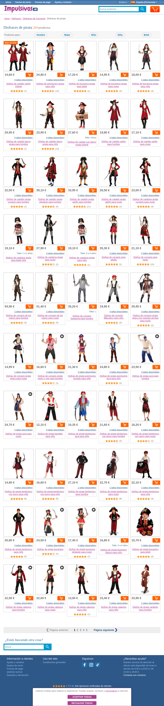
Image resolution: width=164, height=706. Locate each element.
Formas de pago (42, 2)
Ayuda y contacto (63, 2)
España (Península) (144, 2)
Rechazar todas (81, 703)
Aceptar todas (81, 697)
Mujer (67, 35)
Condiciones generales (54, 662)
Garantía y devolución (18, 675)
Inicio (8, 2)
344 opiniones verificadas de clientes (93, 686)
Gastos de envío (23, 2)
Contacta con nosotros (134, 675)
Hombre (41, 35)
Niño (93, 35)
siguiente (105, 630)
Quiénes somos (14, 672)
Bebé (146, 35)
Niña (120, 35)
